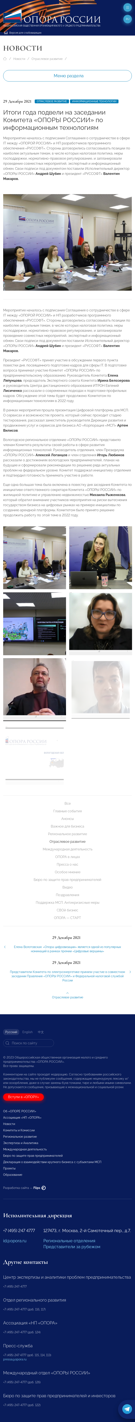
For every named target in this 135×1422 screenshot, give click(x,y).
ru (127, 19)
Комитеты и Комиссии (19, 1130)
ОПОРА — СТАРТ (67, 918)
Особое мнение (67, 872)
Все (68, 804)
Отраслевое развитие (47, 59)
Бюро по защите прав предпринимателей (67, 880)
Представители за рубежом (71, 1246)
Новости (19, 59)
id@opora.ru (14, 1240)
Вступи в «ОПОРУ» (23, 1097)
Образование (12, 1174)
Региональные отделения (69, 1240)
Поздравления (67, 895)
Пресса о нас (67, 864)
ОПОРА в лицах (67, 857)
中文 (41, 1032)
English (27, 1032)
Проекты (9, 1168)
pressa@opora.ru (14, 1359)
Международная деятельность (67, 849)
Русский (11, 1032)
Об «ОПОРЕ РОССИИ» (19, 1111)
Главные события (67, 811)
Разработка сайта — (24, 1188)
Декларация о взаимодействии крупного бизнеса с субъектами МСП (52, 1162)
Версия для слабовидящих (22, 32)
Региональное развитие (67, 834)
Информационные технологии (94, 101)
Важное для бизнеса (67, 826)
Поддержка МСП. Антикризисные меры (67, 903)
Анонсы (67, 819)
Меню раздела (69, 75)
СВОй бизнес (67, 910)
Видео (67, 887)
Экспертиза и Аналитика (20, 1143)
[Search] (28, 1043)
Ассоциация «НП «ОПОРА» (22, 1117)
